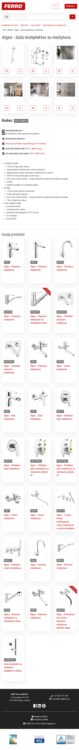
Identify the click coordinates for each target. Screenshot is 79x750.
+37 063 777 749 (59, 696)
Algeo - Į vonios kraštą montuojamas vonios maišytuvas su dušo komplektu (65, 522)
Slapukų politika (39, 716)
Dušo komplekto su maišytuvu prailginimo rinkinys (13, 667)
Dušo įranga (35, 25)
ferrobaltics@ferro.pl (59, 699)
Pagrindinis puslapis (10, 25)
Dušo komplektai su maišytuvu (54, 25)
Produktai (24, 25)
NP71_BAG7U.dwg (34, 149)
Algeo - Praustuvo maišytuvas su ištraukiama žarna (38, 319)
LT (55, 6)
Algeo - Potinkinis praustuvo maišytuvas (65, 319)
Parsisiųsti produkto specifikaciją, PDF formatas (26, 143)
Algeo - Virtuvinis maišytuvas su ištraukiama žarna (12, 617)
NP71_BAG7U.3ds (37, 153)
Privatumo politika (39, 719)
